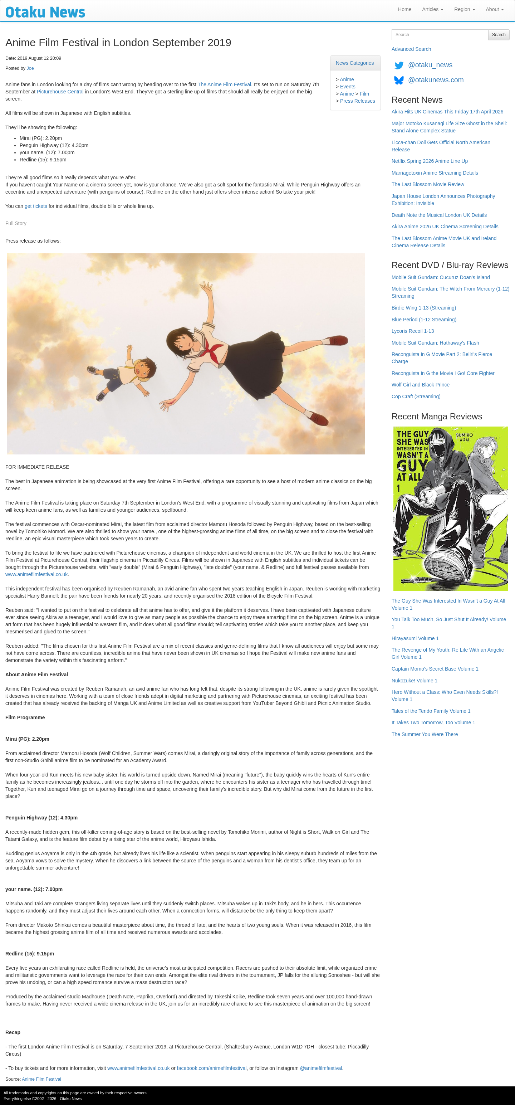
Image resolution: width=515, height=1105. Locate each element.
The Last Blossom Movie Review (428, 184)
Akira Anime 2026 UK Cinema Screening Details (445, 226)
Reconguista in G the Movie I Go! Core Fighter (443, 373)
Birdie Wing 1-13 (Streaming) (424, 308)
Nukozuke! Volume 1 (414, 680)
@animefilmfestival (321, 1068)
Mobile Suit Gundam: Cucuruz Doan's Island (441, 277)
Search (499, 34)
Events (347, 86)
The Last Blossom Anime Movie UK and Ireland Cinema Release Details (444, 241)
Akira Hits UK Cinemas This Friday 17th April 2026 (448, 112)
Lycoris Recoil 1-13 (413, 331)
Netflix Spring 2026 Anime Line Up (430, 161)
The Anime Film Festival (224, 84)
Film (364, 94)
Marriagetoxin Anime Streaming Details (435, 173)
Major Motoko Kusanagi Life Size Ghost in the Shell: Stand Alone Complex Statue (449, 127)
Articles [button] (432, 9)
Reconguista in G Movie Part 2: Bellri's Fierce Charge (442, 357)
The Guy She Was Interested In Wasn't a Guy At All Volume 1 (448, 604)
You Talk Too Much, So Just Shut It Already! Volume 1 (449, 623)
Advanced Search (411, 49)
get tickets (36, 206)
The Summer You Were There (425, 734)
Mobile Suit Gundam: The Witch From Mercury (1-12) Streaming (451, 292)
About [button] (495, 9)
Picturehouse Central (60, 91)
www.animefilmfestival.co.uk (36, 574)
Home (404, 9)
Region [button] (464, 9)
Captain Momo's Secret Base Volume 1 (435, 669)
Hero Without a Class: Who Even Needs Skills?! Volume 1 (445, 695)
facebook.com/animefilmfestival (212, 1068)
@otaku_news (430, 65)
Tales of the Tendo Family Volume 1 (431, 711)
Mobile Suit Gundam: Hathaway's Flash (435, 343)
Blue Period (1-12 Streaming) (424, 319)
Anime (347, 79)
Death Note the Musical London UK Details (439, 215)
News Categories (355, 63)
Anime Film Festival (41, 1079)
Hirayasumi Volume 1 (415, 638)
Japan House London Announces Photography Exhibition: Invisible (443, 199)
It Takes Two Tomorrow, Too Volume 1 (433, 722)
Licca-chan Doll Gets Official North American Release (441, 146)
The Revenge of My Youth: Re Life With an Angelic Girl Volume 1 (448, 653)
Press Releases (357, 101)
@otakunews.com (436, 80)
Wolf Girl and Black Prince (421, 385)
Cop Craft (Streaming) (416, 396)
